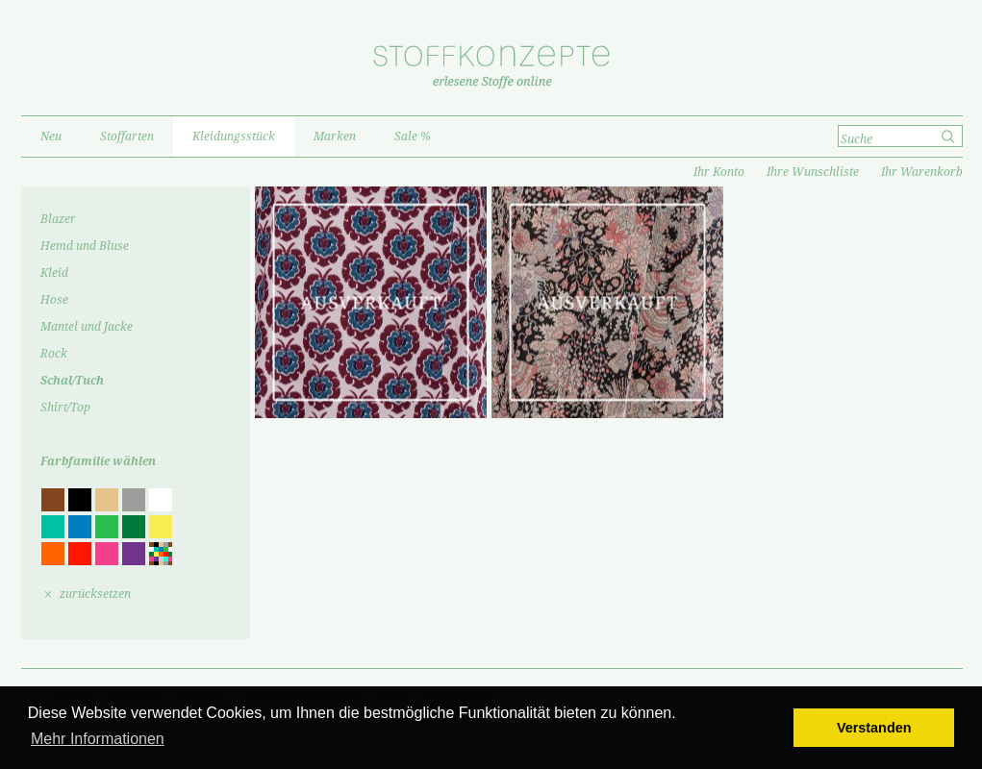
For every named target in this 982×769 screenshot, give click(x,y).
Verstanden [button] (874, 727)
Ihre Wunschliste (813, 172)
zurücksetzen (95, 594)
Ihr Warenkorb (922, 172)
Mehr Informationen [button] (97, 739)
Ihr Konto (718, 172)
